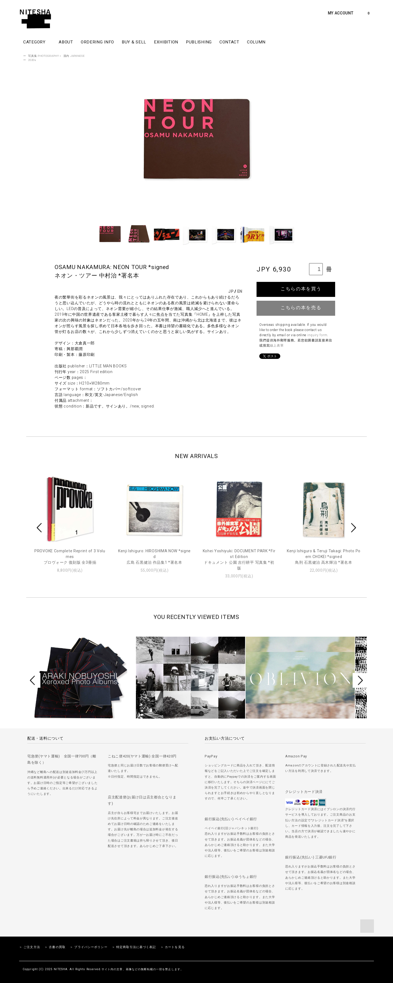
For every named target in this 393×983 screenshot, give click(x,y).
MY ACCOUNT (340, 13)
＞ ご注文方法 (29, 947)
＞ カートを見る (172, 947)
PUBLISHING (199, 42)
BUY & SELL (134, 42)
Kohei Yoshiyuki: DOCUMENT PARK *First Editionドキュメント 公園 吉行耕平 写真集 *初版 (239, 559)
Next (353, 527)
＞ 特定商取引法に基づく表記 (134, 947)
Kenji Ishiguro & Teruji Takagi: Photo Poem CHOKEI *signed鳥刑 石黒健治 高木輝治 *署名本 (324, 557)
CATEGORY (37, 41)
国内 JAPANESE (74, 55)
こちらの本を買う (295, 288)
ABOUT (66, 42)
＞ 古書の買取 (55, 947)
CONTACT (229, 42)
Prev (40, 527)
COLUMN (256, 42)
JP (230, 291)
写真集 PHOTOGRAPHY (43, 55)
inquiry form (317, 335)
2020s (32, 59)
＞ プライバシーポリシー (88, 947)
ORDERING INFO (97, 42)
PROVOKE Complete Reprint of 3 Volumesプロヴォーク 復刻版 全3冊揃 (69, 557)
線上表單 (277, 345)
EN (239, 291)
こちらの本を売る (295, 307)
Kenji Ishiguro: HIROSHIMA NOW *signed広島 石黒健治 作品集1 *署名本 (154, 557)
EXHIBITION (166, 42)
